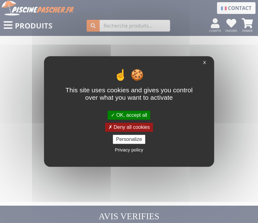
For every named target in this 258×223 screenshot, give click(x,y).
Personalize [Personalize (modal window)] (129, 139)
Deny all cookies (129, 127)
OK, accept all (129, 115)
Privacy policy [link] (129, 150)
